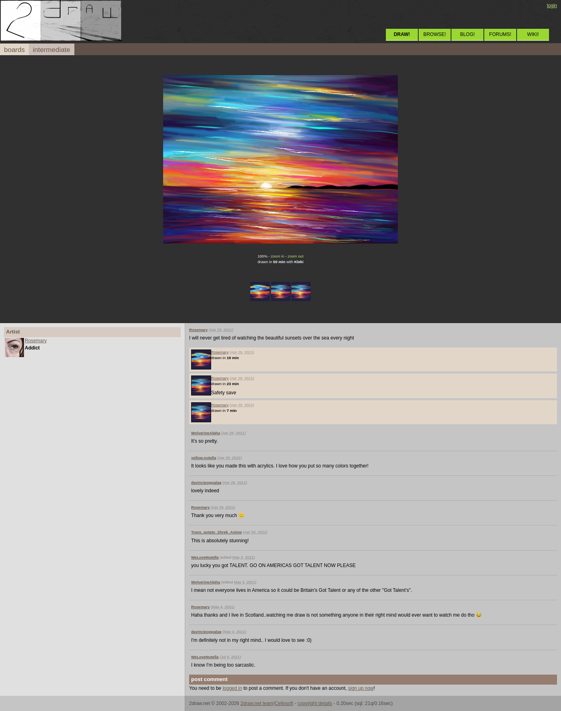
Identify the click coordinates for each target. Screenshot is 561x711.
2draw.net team (256, 703)
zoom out (295, 256)
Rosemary (36, 341)
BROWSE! (434, 34)
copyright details (314, 703)
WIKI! (533, 34)
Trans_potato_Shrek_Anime (216, 532)
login (552, 5)
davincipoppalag (206, 482)
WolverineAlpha (205, 433)
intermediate (51, 50)
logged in (232, 688)
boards (14, 50)
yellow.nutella (203, 457)
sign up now (360, 688)
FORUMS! (500, 34)
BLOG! (467, 34)
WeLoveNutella (205, 557)
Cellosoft (284, 703)
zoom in (277, 256)
